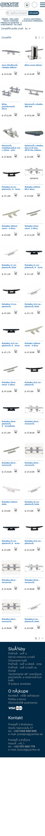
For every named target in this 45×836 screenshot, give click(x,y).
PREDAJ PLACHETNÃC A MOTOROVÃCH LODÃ (11, 23)
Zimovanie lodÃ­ (17, 660)
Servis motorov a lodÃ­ (21, 656)
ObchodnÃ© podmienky (23, 702)
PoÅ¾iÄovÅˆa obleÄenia (24, 663)
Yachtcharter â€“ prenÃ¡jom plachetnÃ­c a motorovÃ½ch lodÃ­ (25, 677)
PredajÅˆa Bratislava (20, 724)
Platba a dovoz (17, 699)
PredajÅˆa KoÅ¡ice (19, 739)
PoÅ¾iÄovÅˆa (17, 653)
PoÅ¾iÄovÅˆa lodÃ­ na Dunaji (22, 669)
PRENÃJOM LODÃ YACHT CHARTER (11, 19)
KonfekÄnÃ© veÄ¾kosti (23, 695)
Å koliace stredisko (19, 683)
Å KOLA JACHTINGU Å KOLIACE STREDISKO (32, 19)
